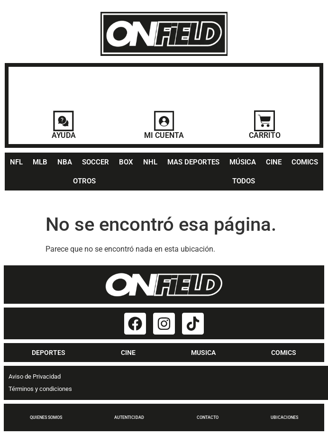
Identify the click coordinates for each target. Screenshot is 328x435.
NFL (16, 162)
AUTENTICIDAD (129, 417)
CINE (274, 162)
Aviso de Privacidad (35, 376)
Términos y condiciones (40, 388)
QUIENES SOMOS (46, 417)
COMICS (305, 162)
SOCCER (95, 162)
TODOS (243, 181)
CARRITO (265, 135)
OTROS (84, 181)
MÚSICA (242, 162)
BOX (126, 162)
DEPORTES (48, 352)
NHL (150, 162)
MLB (40, 162)
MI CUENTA (164, 135)
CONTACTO (208, 417)
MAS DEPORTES (193, 162)
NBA (64, 162)
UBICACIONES (284, 417)
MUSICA (203, 352)
